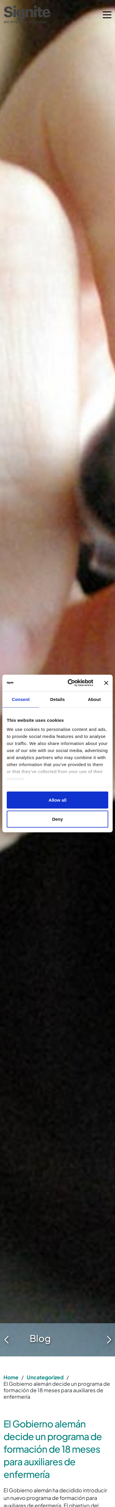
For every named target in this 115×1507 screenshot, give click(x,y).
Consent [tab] (21, 699)
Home (11, 1377)
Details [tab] (57, 699)
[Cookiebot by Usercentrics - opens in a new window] (69, 683)
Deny (57, 819)
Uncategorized (45, 1377)
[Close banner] (106, 683)
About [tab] (94, 699)
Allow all (58, 799)
